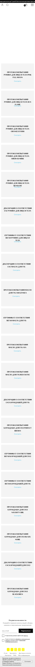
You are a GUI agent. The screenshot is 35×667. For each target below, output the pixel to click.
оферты (26, 635)
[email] (10, 631)
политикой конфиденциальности (15, 641)
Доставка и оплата (25, 653)
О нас (5, 653)
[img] (2, 5)
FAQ (14, 655)
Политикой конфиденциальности (11, 664)
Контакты (8, 655)
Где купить (13, 653)
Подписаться (26, 631)
